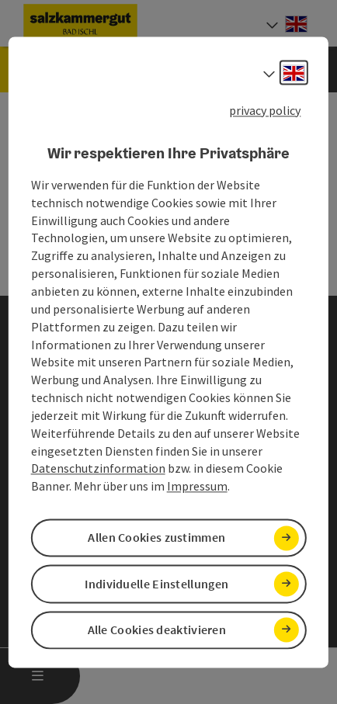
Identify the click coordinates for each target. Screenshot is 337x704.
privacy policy (265, 110)
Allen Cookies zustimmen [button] (156, 538)
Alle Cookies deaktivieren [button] (157, 629)
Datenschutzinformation (98, 469)
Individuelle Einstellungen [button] (156, 583)
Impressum (197, 486)
